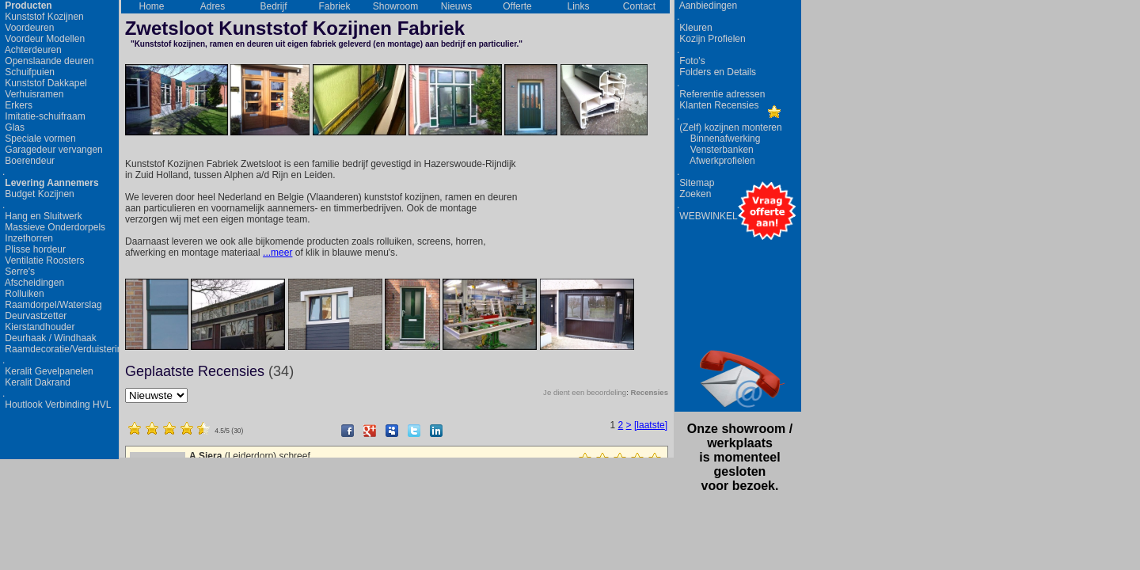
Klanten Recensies (717, 105)
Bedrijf (273, 6)
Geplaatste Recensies (209, 371)
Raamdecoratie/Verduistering (57, 349)
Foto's (691, 60)
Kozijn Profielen (711, 38)
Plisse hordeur (34, 249)
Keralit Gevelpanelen (47, 371)
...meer (277, 252)
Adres (212, 6)
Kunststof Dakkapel (44, 83)
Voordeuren (28, 27)
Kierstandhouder (38, 326)
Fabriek (334, 6)
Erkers (17, 105)
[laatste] (650, 425)
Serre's (18, 271)
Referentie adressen (721, 94)
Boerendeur (28, 160)
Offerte (517, 6)
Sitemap (695, 182)
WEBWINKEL (707, 216)
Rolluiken (23, 293)
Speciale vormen (39, 138)
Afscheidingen (33, 282)
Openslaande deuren (47, 60)
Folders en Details (716, 72)
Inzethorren (27, 238)
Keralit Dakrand (36, 382)
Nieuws (456, 6)
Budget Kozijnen (38, 194)
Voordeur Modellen (43, 38)
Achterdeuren (32, 49)
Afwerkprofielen (716, 160)
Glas (13, 127)
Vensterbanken (715, 149)
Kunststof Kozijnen (43, 16)
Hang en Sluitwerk (42, 216)
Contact (639, 6)
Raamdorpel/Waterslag (52, 304)
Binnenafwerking (718, 138)
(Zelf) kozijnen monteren (729, 127)
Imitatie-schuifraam (44, 116)
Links (578, 6)
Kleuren (694, 27)
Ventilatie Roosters (43, 260)
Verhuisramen (32, 94)
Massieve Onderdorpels (53, 227)
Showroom (395, 6)
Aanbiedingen (707, 5)
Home (151, 6)
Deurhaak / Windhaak (49, 338)
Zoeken (694, 194)
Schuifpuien (28, 72)
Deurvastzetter (34, 315)
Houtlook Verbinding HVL (56, 404)
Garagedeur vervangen (52, 149)
